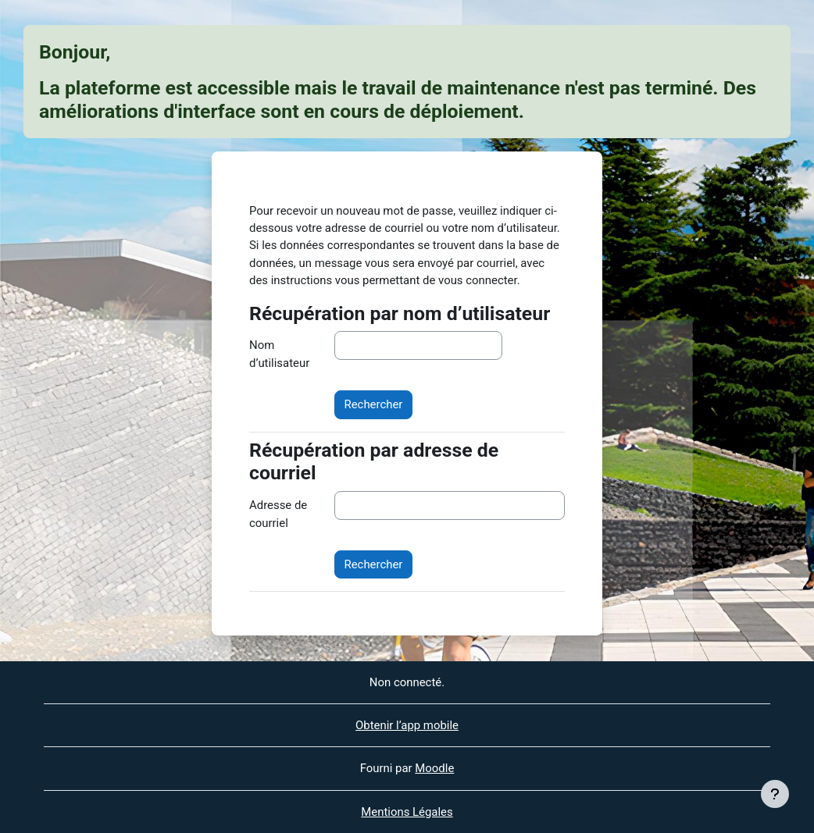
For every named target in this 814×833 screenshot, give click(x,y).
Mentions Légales (406, 812)
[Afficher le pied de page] (775, 794)
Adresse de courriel (278, 513)
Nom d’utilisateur (279, 353)
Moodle (434, 768)
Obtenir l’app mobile (407, 725)
